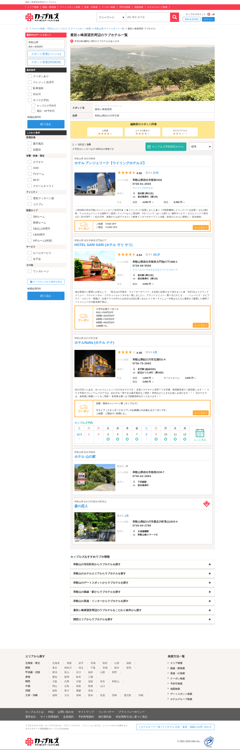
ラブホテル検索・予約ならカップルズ (48, 28)
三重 (90, 676)
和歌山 (115, 681)
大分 (66, 695)
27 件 (155, 172)
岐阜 (78, 676)
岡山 (54, 686)
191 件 (156, 254)
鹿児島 (127, 695)
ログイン (208, 19)
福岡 (54, 695)
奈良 (102, 681)
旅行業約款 (105, 716)
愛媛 (78, 690)
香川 (66, 690)
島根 (90, 686)
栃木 (116, 667)
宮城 (93, 663)
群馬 (128, 667)
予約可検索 (124, 7)
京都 (78, 681)
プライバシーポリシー (131, 711)
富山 (66, 672)
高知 (90, 690)
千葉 (93, 667)
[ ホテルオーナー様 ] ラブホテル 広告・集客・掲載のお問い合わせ (175, 726)
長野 (114, 672)
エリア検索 (33, 7)
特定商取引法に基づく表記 (131, 716)
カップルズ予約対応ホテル (168, 146)
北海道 (56, 663)
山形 (116, 663)
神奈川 (68, 667)
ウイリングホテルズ (143, 188)
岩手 (81, 663)
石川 (78, 672)
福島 (128, 663)
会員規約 (68, 716)
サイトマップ (86, 711)
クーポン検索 (108, 7)
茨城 (105, 667)
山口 (102, 686)
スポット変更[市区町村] (46, 62)
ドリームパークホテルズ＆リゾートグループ (155, 269)
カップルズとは (34, 711)
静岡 (66, 676)
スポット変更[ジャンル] (46, 53)
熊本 (90, 695)
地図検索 (138, 7)
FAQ (50, 711)
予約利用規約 (86, 716)
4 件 (155, 352)
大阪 (54, 681)
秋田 (105, 663)
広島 (66, 686)
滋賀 (90, 681)
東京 (54, 667)
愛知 (54, 676)
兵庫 (66, 681)
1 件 (126, 515)
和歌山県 (100, 115)
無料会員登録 (191, 19)
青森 (69, 663)
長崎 (78, 695)
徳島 (54, 690)
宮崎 (114, 695)
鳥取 (78, 686)
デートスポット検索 (70, 7)
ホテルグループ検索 (157, 7)
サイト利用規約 (49, 716)
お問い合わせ (66, 711)
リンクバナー (106, 711)
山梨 (102, 672)
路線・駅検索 (49, 7)
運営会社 (30, 716)
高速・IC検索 (91, 7)
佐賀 (102, 695)
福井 (90, 672)
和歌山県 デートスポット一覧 (109, 28)
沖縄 (140, 695)
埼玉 (81, 667)
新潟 (54, 672)
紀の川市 (109, 115)
